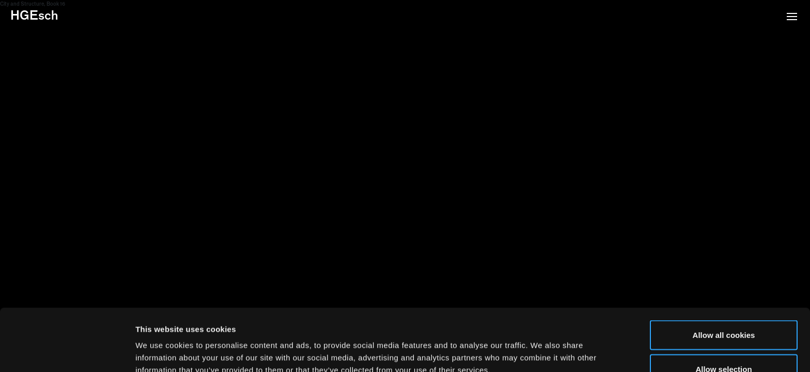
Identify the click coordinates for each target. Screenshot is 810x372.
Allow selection (723, 310)
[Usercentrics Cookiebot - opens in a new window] (67, 352)
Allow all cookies (724, 276)
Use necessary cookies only (723, 344)
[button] (792, 17)
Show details (542, 345)
